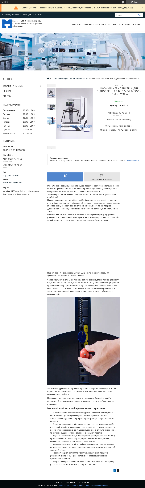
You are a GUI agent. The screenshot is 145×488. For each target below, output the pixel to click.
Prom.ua (85, 482)
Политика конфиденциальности (94, 485)
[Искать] (139, 15)
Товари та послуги (94, 24)
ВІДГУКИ (7, 96)
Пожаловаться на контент (69, 485)
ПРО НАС (7, 91)
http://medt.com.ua (11, 175)
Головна (76, 24)
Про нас (112, 24)
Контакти (124, 24)
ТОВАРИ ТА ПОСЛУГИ (13, 86)
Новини (137, 24)
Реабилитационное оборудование (71, 79)
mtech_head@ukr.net (12, 182)
